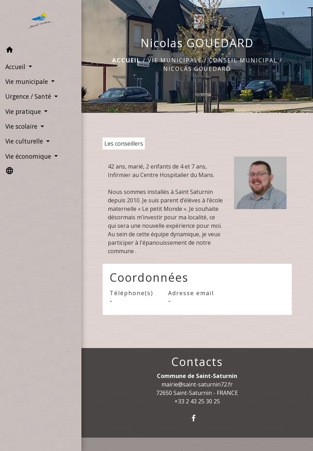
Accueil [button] (16, 66)
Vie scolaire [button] (22, 126)
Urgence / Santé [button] (29, 96)
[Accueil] (41, 21)
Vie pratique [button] (24, 111)
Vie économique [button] (29, 156)
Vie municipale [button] (27, 81)
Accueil (126, 60)
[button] (40, 51)
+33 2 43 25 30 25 (197, 401)
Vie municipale (175, 60)
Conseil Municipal (243, 60)
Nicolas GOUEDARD (197, 69)
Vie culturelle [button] (25, 141)
